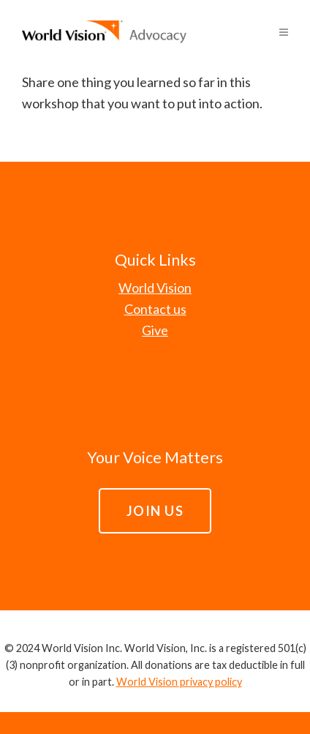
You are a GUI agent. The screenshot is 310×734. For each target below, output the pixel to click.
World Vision (155, 288)
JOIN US (155, 511)
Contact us (155, 309)
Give (155, 330)
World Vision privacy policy (179, 681)
